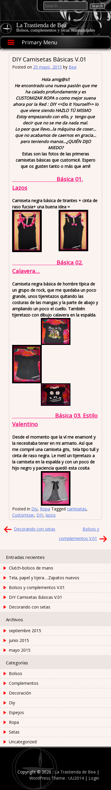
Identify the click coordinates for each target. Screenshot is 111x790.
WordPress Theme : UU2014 (56, 778)
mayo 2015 (19, 650)
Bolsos (15, 673)
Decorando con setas (34, 529)
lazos (51, 515)
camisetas (76, 509)
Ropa (45, 509)
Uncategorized (23, 741)
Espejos (16, 712)
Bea (72, 67)
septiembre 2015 (25, 630)
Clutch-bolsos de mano (31, 568)
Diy (34, 509)
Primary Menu (39, 42)
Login (94, 778)
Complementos (23, 683)
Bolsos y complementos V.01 (37, 587)
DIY (39, 515)
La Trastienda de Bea (41, 25)
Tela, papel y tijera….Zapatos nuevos (44, 577)
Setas (14, 732)
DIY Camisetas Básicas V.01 (35, 597)
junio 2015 (19, 640)
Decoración (20, 693)
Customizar (23, 515)
